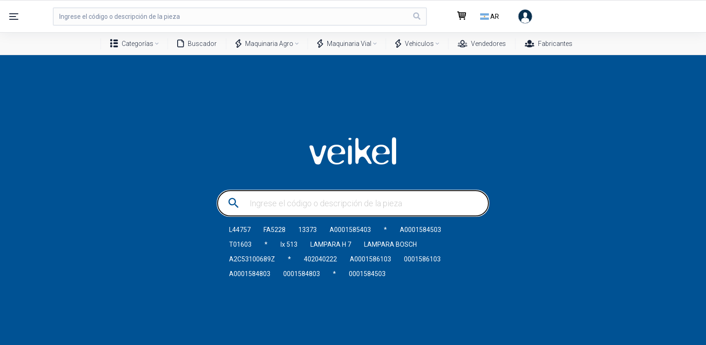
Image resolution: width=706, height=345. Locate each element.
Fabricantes (548, 44)
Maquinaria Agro (264, 44)
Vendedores (482, 44)
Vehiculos (414, 44)
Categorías (131, 44)
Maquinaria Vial (344, 44)
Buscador (197, 44)
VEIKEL (353, 151)
